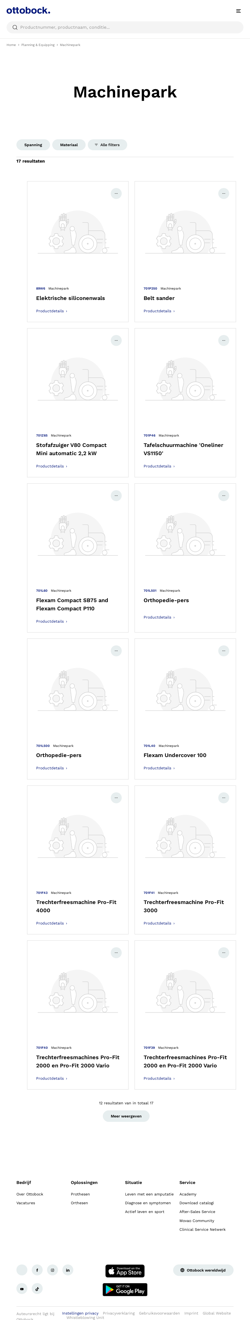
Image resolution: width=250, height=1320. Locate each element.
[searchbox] (125, 27)
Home (11, 45)
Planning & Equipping (37, 45)
